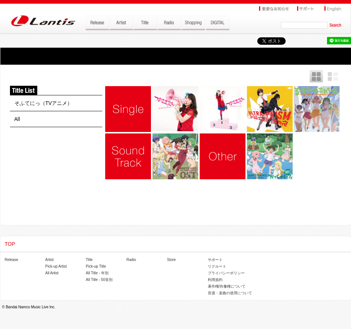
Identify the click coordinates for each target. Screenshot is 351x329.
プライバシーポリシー (226, 273)
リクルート (217, 266)
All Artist (52, 273)
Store (171, 260)
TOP (10, 244)
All (17, 119)
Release (11, 260)
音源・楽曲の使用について (230, 293)
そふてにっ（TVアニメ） (43, 103)
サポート (215, 260)
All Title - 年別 (97, 273)
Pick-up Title (96, 266)
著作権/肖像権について (227, 286)
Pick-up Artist (56, 266)
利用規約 (215, 280)
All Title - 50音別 (99, 280)
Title (89, 260)
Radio (131, 260)
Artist (49, 260)
